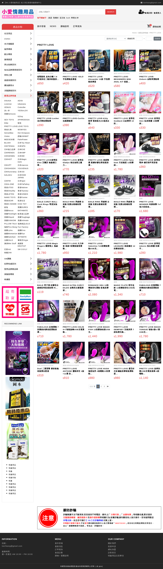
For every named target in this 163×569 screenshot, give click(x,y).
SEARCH (110, 12)
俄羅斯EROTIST (22, 245)
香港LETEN (9, 194)
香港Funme (22, 197)
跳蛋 (50, 18)
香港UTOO (8, 187)
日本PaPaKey (23, 184)
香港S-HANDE (10, 204)
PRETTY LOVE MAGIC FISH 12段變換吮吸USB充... (99, 329)
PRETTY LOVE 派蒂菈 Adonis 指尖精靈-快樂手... (149, 246)
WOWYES (22, 130)
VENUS (7, 107)
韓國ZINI (8, 253)
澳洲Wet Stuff (10, 243)
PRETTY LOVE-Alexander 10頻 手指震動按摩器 (99, 79)
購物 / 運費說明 (62, 556)
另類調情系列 (18, 90)
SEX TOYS (9, 120)
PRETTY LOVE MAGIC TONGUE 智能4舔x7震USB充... (150, 329)
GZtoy (20, 116)
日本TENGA (9, 146)
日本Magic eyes (22, 160)
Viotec (7, 136)
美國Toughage (24, 217)
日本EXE (21, 149)
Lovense (8, 104)
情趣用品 (12, 465)
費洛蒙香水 (18, 85)
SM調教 (18, 259)
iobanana (22, 104)
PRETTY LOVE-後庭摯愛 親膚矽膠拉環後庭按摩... (98, 162)
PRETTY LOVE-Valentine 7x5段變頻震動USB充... (99, 246)
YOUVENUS (23, 168)
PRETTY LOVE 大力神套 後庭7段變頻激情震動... (73, 246)
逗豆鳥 (62, 18)
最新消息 (59, 546)
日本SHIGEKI (10, 168)
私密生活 (21, 201)
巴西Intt (7, 249)
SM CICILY (22, 249)
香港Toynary (23, 191)
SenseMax (8, 133)
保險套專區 (18, 274)
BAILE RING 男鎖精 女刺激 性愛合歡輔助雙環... (73, 204)
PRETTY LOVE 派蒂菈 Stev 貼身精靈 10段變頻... (149, 120)
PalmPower (23, 139)
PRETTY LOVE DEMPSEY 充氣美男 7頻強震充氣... (124, 329)
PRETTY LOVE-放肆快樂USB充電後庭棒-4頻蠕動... (149, 371)
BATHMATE (23, 211)
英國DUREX (23, 207)
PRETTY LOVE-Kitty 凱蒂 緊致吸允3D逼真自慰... (98, 120)
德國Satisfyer (10, 237)
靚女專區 (18, 54)
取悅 (19, 123)
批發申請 (112, 546)
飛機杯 (56, 18)
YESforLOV (23, 111)
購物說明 (65, 26)
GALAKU (8, 175)
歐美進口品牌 (23, 214)
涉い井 (7, 111)
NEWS (53, 26)
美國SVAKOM (10, 220)
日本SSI (21, 172)
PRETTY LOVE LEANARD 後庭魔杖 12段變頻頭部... (124, 246)
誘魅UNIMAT (23, 136)
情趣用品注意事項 (116, 556)
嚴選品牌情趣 (18, 96)
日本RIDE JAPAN (22, 176)
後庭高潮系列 (18, 80)
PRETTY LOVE (10, 126)
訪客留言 (112, 553)
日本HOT (8, 159)
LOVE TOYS (23, 126)
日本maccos (23, 165)
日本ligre (21, 181)
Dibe (6, 123)
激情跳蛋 (18, 59)
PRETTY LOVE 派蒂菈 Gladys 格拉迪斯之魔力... (73, 162)
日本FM (7, 181)
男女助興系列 (18, 64)
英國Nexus (8, 211)
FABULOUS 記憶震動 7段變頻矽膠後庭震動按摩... (150, 287)
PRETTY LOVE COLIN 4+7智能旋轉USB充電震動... (73, 329)
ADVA (20, 101)
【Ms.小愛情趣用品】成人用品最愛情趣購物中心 (23, 3)
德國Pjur (21, 234)
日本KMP (22, 153)
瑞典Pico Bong (10, 227)
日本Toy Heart (24, 143)
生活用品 (18, 33)
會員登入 (157, 13)
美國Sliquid (9, 217)
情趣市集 (12, 478)
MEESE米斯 (9, 139)
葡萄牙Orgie (23, 240)
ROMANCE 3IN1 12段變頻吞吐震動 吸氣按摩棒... (98, 287)
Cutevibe (22, 107)
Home (134, 33)
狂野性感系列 (18, 264)
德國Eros (21, 230)
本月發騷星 (18, 44)
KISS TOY (22, 204)
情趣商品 (12, 474)
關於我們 (112, 543)
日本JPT (7, 165)
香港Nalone (23, 187)
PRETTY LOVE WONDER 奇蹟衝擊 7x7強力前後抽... (150, 204)
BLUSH (7, 143)
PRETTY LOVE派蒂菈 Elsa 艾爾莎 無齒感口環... (47, 162)
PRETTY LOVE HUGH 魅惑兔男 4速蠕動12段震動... (99, 371)
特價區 (18, 279)
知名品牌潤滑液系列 (18, 70)
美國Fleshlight (10, 214)
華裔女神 (74, 18)
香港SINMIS (23, 194)
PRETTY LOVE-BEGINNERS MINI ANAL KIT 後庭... (122, 79)
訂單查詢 (77, 26)
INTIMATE (22, 237)
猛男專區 (18, 49)
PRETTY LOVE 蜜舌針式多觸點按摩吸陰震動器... (124, 371)
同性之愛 (18, 75)
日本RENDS (9, 153)
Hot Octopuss (24, 133)
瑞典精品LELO (24, 224)
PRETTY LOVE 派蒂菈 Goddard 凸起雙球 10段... (124, 120)
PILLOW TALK (10, 224)
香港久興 (8, 130)
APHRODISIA (24, 120)
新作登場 (41, 26)
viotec (18, 39)
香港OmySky (9, 191)
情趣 (10, 471)
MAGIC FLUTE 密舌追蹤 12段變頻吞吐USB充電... (124, 287)
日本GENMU (9, 156)
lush (68, 18)
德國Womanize (10, 234)
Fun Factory (23, 227)
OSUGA (7, 101)
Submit (157, 39)
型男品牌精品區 (18, 269)
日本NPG (22, 146)
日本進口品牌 (9, 149)
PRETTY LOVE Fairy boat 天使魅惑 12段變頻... (124, 162)
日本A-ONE (9, 184)
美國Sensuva (10, 114)
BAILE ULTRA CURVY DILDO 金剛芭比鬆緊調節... (73, 287)
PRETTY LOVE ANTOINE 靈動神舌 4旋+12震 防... (73, 371)
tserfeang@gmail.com (152, 3)
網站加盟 (112, 549)
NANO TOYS (10, 197)
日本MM (21, 156)
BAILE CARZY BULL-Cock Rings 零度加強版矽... (47, 204)
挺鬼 (6, 207)
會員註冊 (148, 13)
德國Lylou (8, 230)
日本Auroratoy (10, 172)
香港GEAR (8, 201)
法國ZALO (8, 240)
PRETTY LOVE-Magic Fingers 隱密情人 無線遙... (47, 246)
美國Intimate (23, 220)
